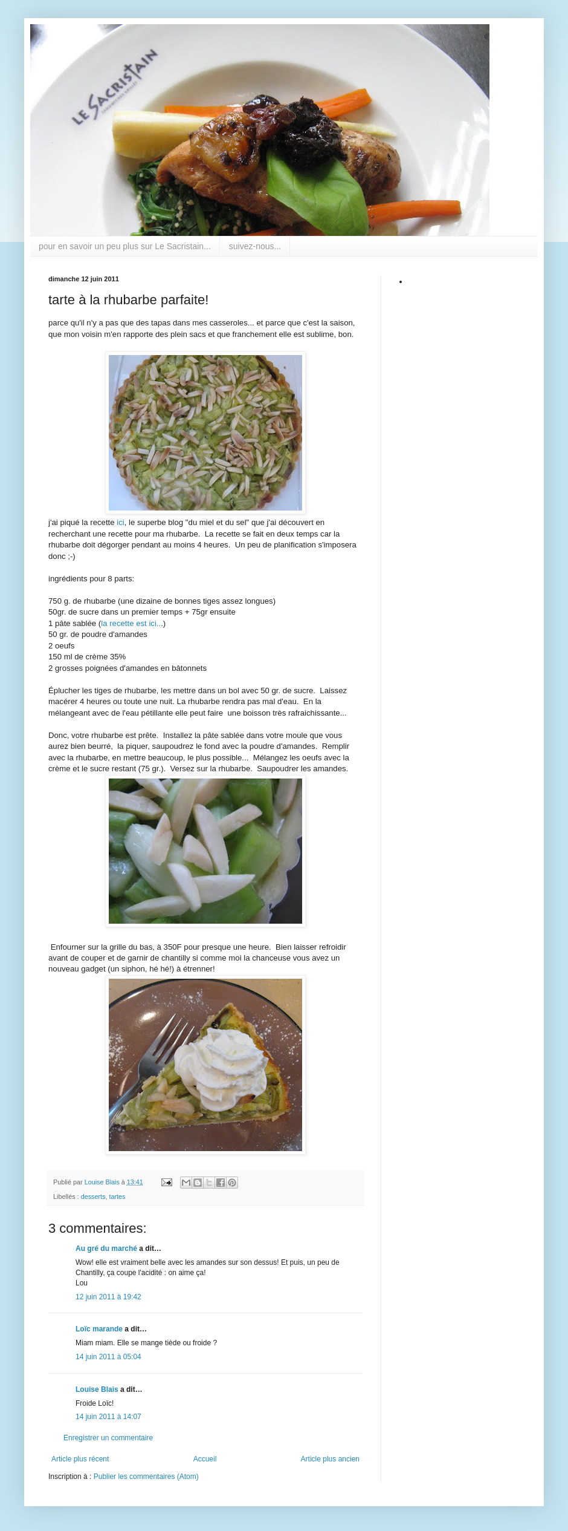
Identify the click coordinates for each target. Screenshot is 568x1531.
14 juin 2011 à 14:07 (108, 1416)
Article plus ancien (330, 1459)
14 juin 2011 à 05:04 (108, 1357)
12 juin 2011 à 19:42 (108, 1297)
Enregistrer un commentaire (108, 1438)
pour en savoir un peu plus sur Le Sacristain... (125, 246)
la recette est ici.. (131, 623)
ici (120, 522)
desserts (93, 1196)
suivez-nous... (255, 246)
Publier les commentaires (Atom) (146, 1476)
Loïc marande (99, 1329)
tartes (117, 1196)
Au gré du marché (106, 1248)
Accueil (205, 1459)
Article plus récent (80, 1459)
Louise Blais (97, 1389)
